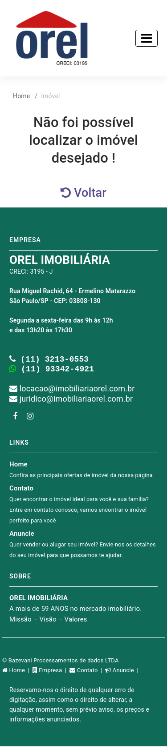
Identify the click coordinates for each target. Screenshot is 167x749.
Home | (17, 672)
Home (21, 96)
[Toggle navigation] (146, 38)
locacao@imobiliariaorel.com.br (71, 391)
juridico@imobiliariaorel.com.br (71, 401)
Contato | (87, 672)
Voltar (83, 193)
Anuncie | (122, 672)
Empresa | (51, 672)
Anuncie (82, 546)
